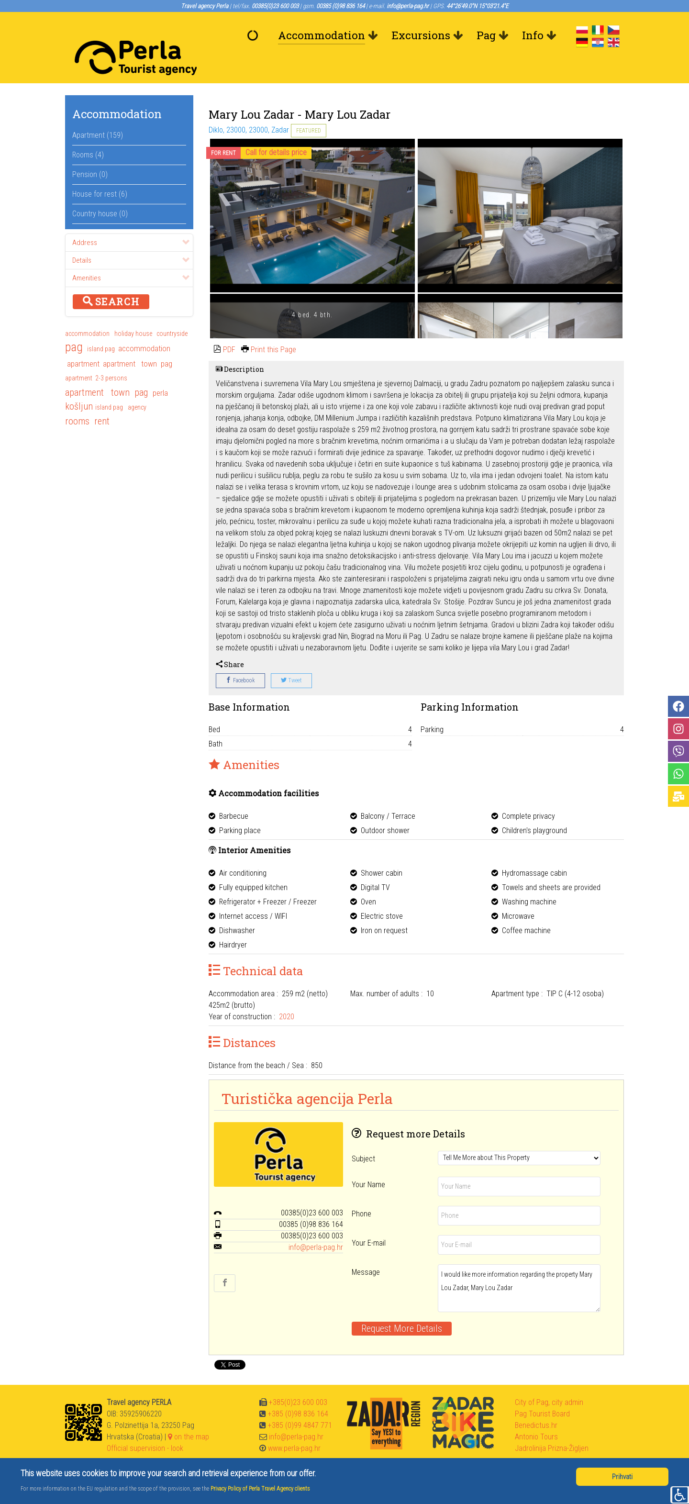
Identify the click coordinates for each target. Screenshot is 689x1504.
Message (366, 1250)
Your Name (368, 1163)
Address (130, 221)
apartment (82, 342)
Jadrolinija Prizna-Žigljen (552, 1426)
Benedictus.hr (536, 1403)
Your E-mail (369, 1221)
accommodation (88, 312)
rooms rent (87, 399)
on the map (188, 1415)
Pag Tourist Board (542, 1392)
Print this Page (273, 328)
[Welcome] (255, 35)
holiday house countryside (151, 312)
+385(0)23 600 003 (298, 1380)
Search (111, 280)
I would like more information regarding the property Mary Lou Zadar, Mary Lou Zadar (519, 1267)
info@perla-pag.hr (316, 1225)
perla (160, 371)
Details (130, 238)
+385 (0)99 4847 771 (300, 1403)
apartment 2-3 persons (96, 356)
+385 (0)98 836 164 (298, 1392)
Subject (363, 1137)
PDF (229, 328)
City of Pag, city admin (549, 1380)
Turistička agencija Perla (307, 1076)
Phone (361, 1192)
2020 (286, 995)
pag (74, 326)
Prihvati (622, 1476)
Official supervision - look (145, 1426)
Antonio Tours (536, 1415)
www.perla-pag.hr (294, 1426)
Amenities (130, 256)
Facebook (240, 659)
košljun (79, 384)
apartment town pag (137, 342)
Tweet (291, 659)
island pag (101, 327)
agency (138, 386)
